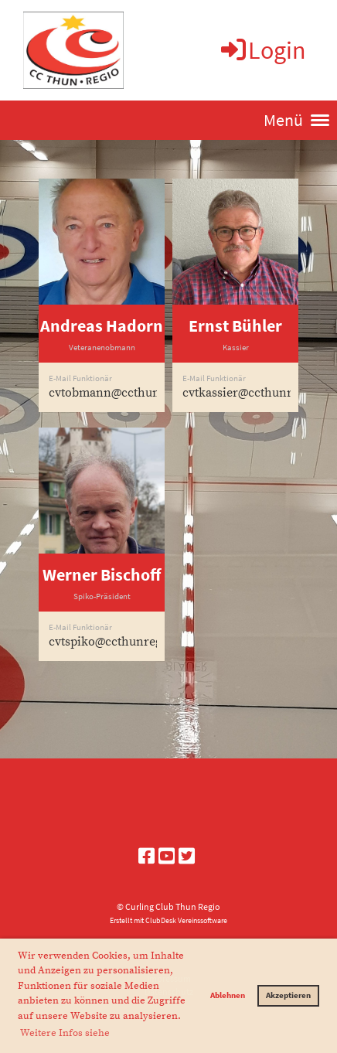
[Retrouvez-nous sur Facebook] (146, 856)
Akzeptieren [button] (288, 995)
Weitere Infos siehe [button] (65, 1033)
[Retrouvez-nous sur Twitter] (187, 856)
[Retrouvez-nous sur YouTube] (166, 856)
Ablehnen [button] (227, 995)
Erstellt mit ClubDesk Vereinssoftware (168, 920)
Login (262, 50)
